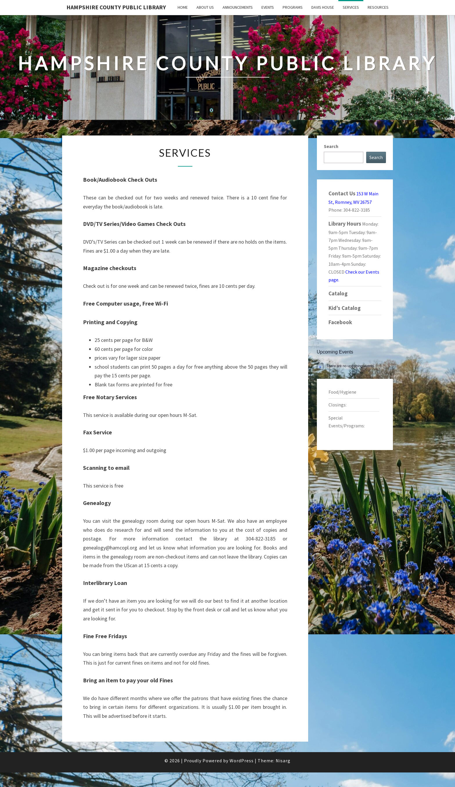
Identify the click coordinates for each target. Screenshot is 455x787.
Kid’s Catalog (344, 307)
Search (331, 146)
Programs (293, 7)
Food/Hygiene (342, 392)
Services (351, 7)
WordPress (242, 760)
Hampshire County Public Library (116, 7)
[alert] (355, 366)
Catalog (338, 293)
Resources (378, 7)
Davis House (322, 7)
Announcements (238, 7)
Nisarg (283, 760)
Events (267, 7)
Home (183, 7)
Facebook (340, 322)
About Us (205, 7)
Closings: (337, 405)
